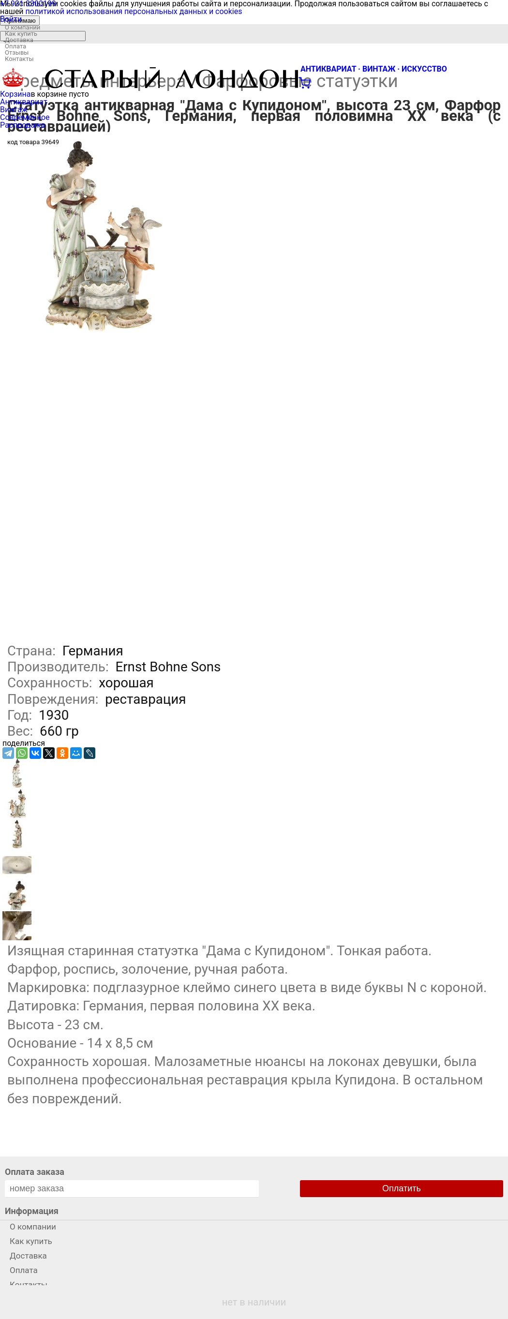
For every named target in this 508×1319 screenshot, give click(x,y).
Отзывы (17, 52)
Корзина (15, 94)
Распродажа (22, 125)
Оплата (15, 46)
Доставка (19, 40)
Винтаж (14, 109)
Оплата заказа (34, 1172)
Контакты (19, 58)
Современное (25, 117)
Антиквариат (23, 101)
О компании (22, 27)
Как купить (21, 33)
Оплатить (401, 1188)
